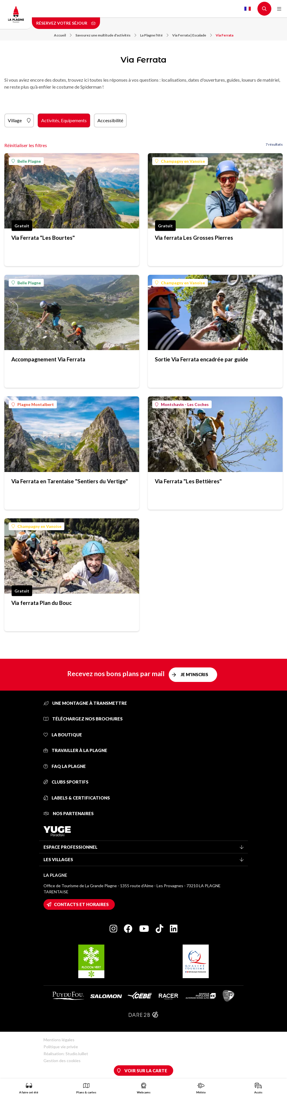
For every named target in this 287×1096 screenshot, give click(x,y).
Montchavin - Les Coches (182, 404)
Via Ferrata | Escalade (192, 35)
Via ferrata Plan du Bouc (41, 602)
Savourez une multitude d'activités (105, 35)
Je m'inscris (194, 674)
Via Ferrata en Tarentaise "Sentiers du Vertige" (69, 481)
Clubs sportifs (65, 781)
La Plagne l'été (154, 35)
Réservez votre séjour (66, 23)
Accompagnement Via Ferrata (48, 359)
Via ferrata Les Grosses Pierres (194, 237)
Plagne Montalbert (33, 404)
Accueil (63, 35)
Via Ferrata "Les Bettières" (188, 481)
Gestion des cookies (62, 1060)
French (247, 9)
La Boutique (62, 734)
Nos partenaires (68, 813)
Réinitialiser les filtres (25, 145)
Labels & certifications (76, 797)
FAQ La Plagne (64, 766)
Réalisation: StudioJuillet (65, 1053)
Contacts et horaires (81, 904)
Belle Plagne (26, 161)
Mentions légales (59, 1039)
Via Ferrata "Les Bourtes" (43, 237)
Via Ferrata (224, 35)
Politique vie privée (60, 1046)
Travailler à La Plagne (75, 750)
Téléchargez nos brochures (83, 718)
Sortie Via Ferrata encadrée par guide (201, 359)
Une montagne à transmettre (85, 703)
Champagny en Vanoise (180, 161)
